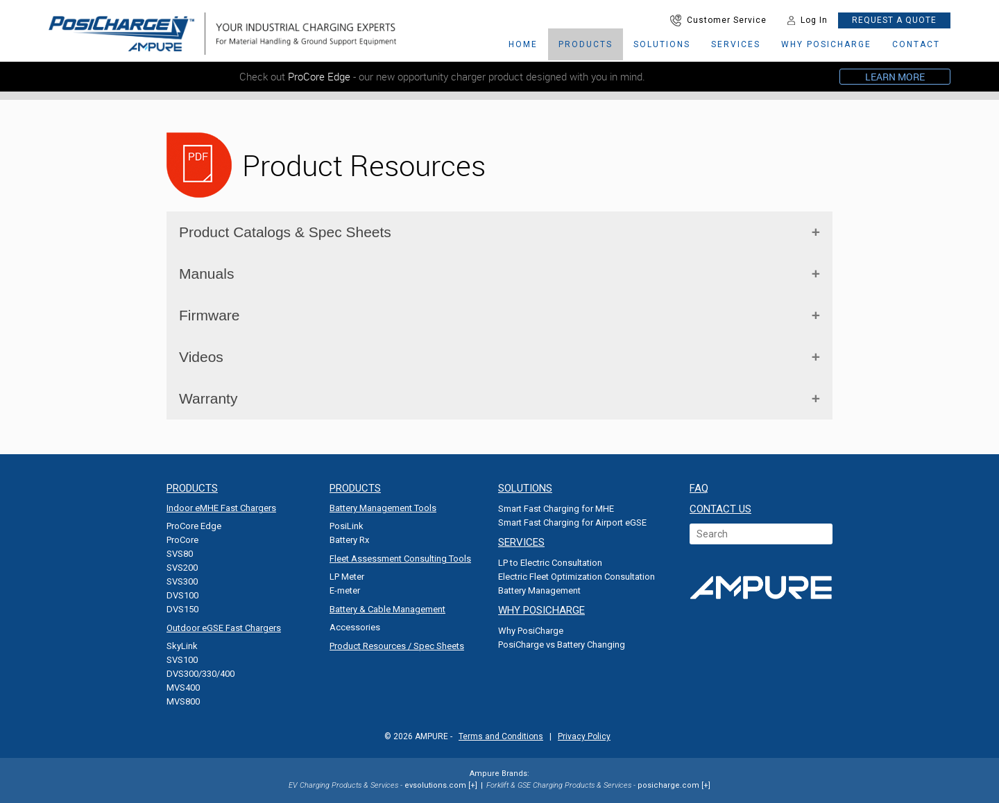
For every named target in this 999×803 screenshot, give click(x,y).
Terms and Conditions (501, 736)
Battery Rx (349, 540)
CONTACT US (720, 509)
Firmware (209, 315)
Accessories (355, 627)
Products (585, 44)
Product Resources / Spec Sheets (397, 646)
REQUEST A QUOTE (894, 20)
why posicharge (826, 44)
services (735, 44)
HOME (523, 44)
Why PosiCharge (530, 630)
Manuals (206, 274)
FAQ (699, 488)
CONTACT (916, 44)
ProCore (182, 540)
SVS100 (182, 660)
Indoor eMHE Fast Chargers (221, 508)
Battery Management (539, 590)
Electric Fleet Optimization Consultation (576, 576)
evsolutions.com (435, 785)
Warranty (208, 398)
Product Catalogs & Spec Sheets (285, 232)
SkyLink (182, 646)
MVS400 (183, 687)
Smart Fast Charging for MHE (556, 508)
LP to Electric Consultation (550, 563)
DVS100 (182, 595)
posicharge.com (668, 785)
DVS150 (182, 609)
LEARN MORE (895, 76)
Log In (807, 20)
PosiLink (347, 526)
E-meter (345, 590)
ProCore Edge (193, 526)
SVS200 (182, 567)
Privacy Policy (584, 736)
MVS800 (183, 701)
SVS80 (179, 554)
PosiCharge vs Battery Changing (561, 644)
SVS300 (182, 581)
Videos (201, 357)
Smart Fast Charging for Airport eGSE (572, 522)
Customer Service (718, 20)
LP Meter (347, 576)
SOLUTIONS (661, 44)
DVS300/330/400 (200, 673)
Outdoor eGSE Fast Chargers (223, 628)
